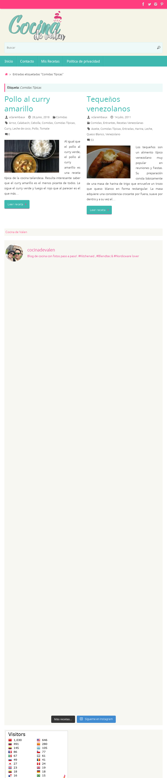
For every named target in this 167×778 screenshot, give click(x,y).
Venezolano (112, 134)
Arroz (12, 123)
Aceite (95, 129)
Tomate (44, 128)
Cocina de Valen (16, 232)
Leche (148, 129)
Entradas (128, 129)
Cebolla (35, 123)
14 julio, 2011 (122, 117)
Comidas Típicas (64, 123)
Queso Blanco (95, 134)
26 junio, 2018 (40, 117)
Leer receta (18, 204)
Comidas (61, 117)
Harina (139, 129)
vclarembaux (17, 117)
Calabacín (23, 123)
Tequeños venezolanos (108, 104)
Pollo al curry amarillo (27, 104)
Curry (7, 128)
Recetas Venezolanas (130, 123)
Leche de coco (21, 128)
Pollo (35, 128)
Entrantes (109, 123)
